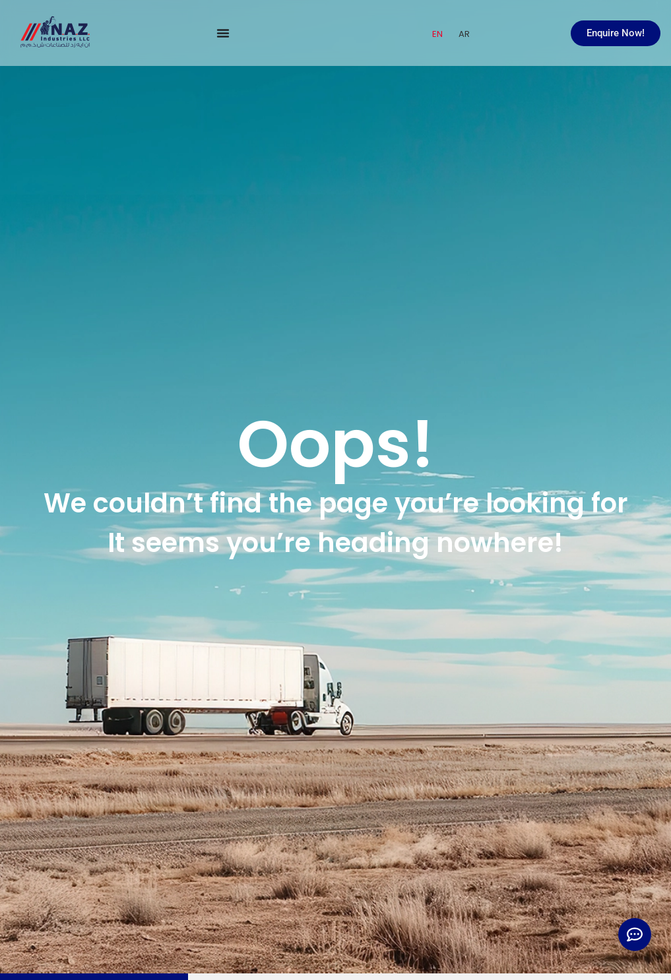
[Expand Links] (634, 934)
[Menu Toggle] (223, 33)
